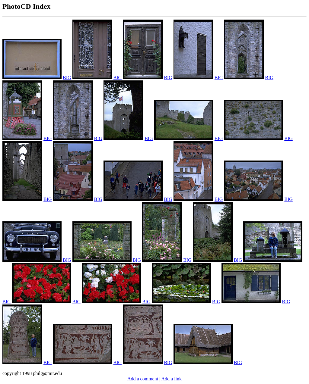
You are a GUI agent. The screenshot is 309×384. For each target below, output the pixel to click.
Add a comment (142, 378)
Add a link (171, 378)
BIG (67, 77)
